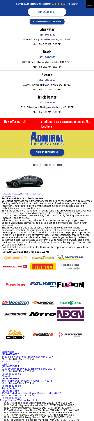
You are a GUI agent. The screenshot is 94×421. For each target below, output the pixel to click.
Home (35, 165)
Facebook (7, 361)
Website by (27, 400)
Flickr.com (13, 196)
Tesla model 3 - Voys (10, 194)
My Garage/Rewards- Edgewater (47, 22)
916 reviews (72, 4)
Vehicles (47, 165)
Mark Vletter (25, 194)
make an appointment (47, 152)
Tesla (59, 165)
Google (17, 361)
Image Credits (8, 400)
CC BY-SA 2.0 (36, 194)
